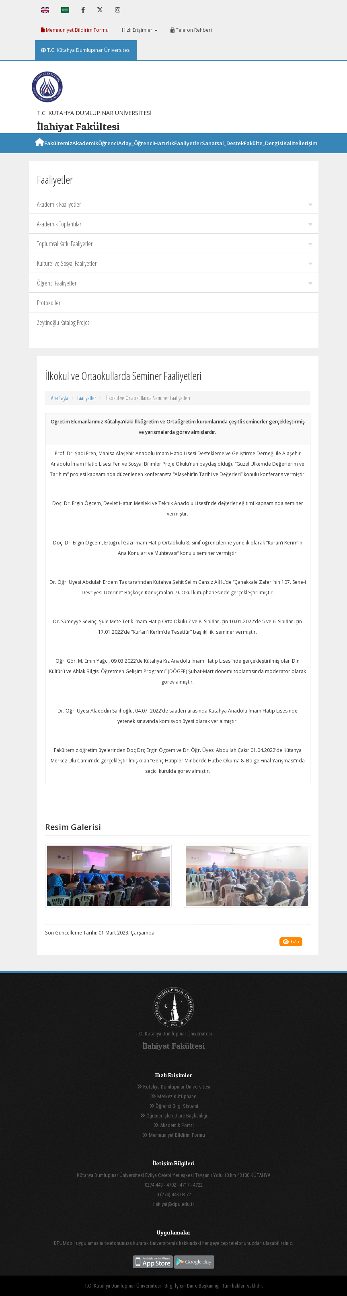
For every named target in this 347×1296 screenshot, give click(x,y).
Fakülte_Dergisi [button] (263, 152)
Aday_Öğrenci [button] (136, 152)
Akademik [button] (85, 152)
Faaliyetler (86, 398)
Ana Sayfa (59, 398)
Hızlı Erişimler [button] (139, 30)
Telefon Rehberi (191, 30)
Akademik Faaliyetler (174, 204)
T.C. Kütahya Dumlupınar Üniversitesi (86, 50)
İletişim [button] (307, 152)
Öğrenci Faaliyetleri (174, 283)
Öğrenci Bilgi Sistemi (173, 1106)
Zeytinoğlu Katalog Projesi (63, 322)
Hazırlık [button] (164, 152)
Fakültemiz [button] (58, 152)
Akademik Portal (174, 1125)
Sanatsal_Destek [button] (223, 152)
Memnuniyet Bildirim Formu (75, 30)
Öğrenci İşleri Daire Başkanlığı (173, 1116)
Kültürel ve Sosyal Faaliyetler (174, 263)
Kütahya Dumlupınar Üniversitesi (173, 1087)
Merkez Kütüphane (173, 1096)
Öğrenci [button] (108, 152)
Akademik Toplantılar (174, 224)
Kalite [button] (290, 152)
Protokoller (48, 302)
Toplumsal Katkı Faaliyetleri (174, 243)
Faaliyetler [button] (188, 152)
